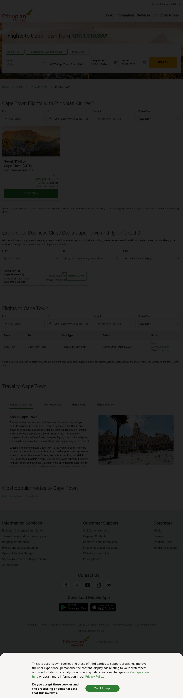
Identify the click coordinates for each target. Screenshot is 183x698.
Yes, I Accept (102, 688)
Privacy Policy (94, 676)
